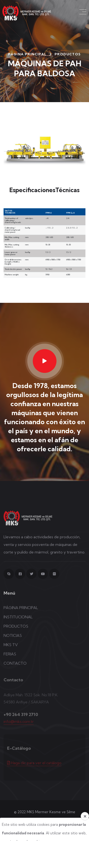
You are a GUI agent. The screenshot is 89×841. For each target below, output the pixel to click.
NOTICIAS (13, 639)
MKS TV (11, 648)
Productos (68, 54)
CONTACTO (15, 666)
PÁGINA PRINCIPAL (27, 54)
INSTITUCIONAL (18, 620)
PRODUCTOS (16, 629)
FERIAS (10, 657)
